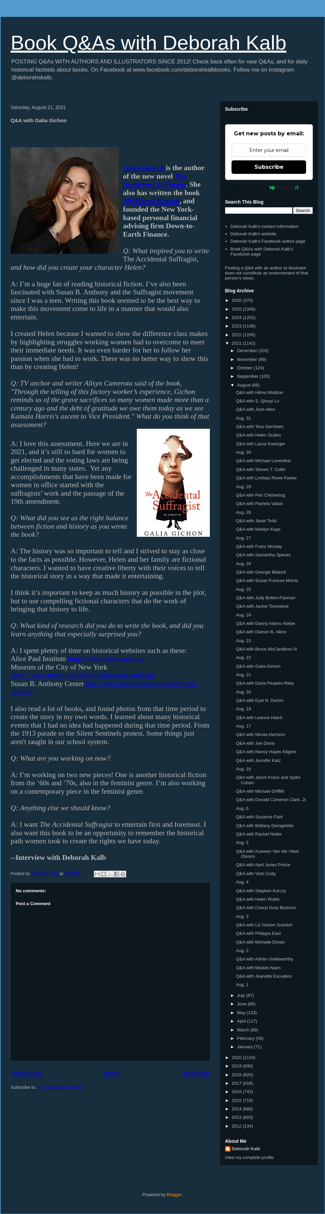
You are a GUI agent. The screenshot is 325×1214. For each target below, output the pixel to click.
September (248, 376)
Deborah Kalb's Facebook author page (268, 241)
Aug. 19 (243, 708)
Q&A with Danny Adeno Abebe (265, 623)
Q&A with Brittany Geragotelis (265, 825)
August (244, 385)
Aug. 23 (243, 640)
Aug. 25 (243, 589)
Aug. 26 (243, 563)
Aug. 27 (243, 537)
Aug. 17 (243, 726)
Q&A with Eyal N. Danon (259, 700)
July (241, 995)
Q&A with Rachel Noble (258, 834)
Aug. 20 (243, 691)
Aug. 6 (242, 808)
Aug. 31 (243, 418)
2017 (237, 1083)
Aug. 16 (243, 768)
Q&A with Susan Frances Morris (267, 580)
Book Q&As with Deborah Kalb (149, 42)
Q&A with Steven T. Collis (260, 469)
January (245, 1046)
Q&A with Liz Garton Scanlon (264, 924)
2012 (237, 1126)
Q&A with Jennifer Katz (258, 760)
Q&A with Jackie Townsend (262, 606)
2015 (237, 1100)
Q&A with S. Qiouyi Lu (257, 400)
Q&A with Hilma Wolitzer (259, 392)
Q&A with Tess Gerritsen (259, 426)
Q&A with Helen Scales (258, 435)
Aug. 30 (243, 452)
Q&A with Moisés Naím (258, 967)
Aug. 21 (243, 674)
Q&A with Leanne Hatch (259, 717)
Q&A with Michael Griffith (260, 791)
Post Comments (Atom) (60, 1087)
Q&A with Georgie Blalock (261, 572)
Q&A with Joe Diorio (255, 743)
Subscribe (268, 167)
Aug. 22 (243, 657)
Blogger (174, 1194)
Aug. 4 (242, 882)
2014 (237, 1108)
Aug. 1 (242, 984)
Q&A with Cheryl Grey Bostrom (266, 907)
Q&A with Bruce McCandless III (266, 649)
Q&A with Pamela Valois (259, 503)
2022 (237, 334)
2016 (237, 1091)
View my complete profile (249, 1157)
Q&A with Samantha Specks (263, 554)
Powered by (269, 187)
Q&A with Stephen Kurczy (261, 890)
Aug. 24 (243, 614)
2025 (237, 309)
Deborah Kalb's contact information (265, 226)
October (245, 367)
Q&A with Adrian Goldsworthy (264, 958)
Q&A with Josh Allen (255, 409)
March (243, 1029)
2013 (237, 1117)
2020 (237, 1057)
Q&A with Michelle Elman (260, 942)
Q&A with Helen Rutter (258, 899)
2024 (237, 317)
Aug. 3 (242, 916)
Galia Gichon (143, 168)
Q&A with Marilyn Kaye (258, 529)
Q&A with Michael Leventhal (263, 460)
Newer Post (27, 1073)
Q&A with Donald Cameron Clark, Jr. (271, 799)
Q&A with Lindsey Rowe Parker (266, 477)
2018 (237, 1074)
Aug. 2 (242, 950)
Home (111, 1073)
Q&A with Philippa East (258, 933)
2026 (237, 300)
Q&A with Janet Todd (256, 520)
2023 (237, 325)
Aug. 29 (243, 486)
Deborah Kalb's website (253, 233)
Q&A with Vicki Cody (256, 873)
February (246, 1038)
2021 (237, 343)
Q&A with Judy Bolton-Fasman (265, 597)
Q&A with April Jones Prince (263, 864)
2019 (237, 1065)
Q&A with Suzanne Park (259, 816)
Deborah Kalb (246, 1148)
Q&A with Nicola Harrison (260, 734)
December (248, 350)
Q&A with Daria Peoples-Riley (265, 683)
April (242, 1021)
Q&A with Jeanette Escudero (264, 976)
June (242, 1003)
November (248, 359)
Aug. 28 (243, 512)
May (241, 1012)
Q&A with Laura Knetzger (260, 443)
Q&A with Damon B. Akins (261, 631)
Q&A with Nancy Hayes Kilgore (266, 751)
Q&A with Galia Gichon (258, 666)
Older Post (195, 1073)
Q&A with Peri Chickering (260, 495)
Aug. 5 (242, 842)
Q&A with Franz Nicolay (259, 546)
